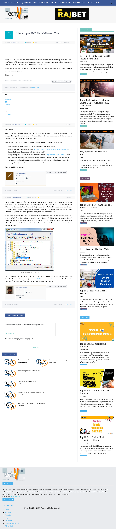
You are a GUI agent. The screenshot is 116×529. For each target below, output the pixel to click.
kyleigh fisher (21, 394)
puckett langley (15, 42)
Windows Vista (35, 87)
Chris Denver (83, 61)
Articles (8, 3)
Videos (54, 3)
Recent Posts (65, 3)
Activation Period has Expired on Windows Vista (31, 392)
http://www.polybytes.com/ (55, 155)
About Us (8, 515)
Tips (35, 3)
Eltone (81, 157)
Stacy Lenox (53, 362)
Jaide (81, 296)
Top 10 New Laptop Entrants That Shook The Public (96, 206)
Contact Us (8, 520)
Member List (79, 3)
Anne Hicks (21, 405)
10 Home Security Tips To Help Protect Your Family (95, 57)
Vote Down (67, 81)
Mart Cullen (83, 396)
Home (7, 510)
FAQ (6, 518)
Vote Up (55, 81)
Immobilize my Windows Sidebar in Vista (29, 371)
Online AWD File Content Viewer (44, 279)
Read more (83, 74)
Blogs (16, 3)
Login (96, 3)
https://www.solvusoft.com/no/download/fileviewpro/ (51, 149)
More (89, 3)
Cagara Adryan (84, 349)
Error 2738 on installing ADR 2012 (27, 381)
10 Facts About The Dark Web (94, 249)
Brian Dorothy (21, 373)
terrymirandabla (22, 362)
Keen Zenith (22, 173)
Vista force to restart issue (25, 360)
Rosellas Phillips (84, 443)
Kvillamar (82, 252)
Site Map (8, 512)
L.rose (81, 210)
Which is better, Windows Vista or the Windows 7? (31, 403)
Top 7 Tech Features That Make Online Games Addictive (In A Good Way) (95, 103)
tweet (9, 114)
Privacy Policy (9, 526)
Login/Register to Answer (15, 315)
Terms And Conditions (12, 523)
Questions (26, 3)
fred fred (20, 384)
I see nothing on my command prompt (60, 360)
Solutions (43, 3)
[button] (111, 3)
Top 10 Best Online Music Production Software (92, 438)
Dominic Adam (84, 108)
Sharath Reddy (23, 287)
